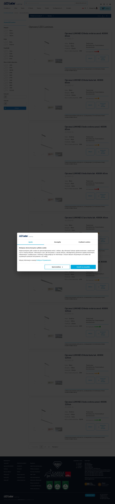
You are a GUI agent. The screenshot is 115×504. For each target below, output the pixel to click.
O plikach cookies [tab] (84, 242)
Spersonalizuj (57, 267)
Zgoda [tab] (30, 242)
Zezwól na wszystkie (83, 267)
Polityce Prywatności (43, 260)
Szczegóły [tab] (57, 242)
